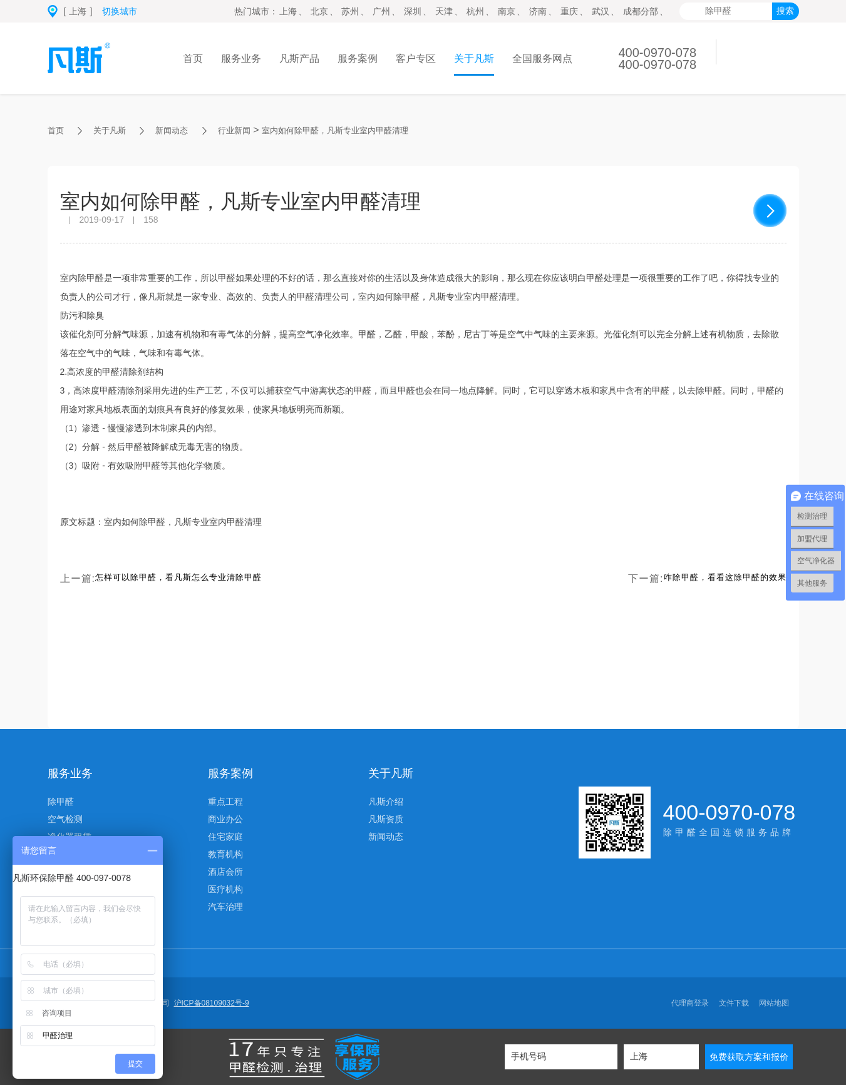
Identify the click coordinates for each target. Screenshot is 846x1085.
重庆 (569, 11)
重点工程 (225, 802)
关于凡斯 (474, 58)
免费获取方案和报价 (748, 1057)
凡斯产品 (299, 58)
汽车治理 (225, 907)
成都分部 (640, 11)
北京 (319, 11)
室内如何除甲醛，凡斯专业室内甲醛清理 (378, 130)
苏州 (350, 11)
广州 (381, 11)
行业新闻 (257, 130)
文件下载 (734, 1003)
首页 (193, 58)
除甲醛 (61, 802)
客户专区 (416, 58)
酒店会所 (225, 872)
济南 (538, 11)
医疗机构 (225, 889)
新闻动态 (187, 130)
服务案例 (358, 58)
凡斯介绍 (385, 802)
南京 (506, 11)
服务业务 (241, 58)
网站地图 (774, 1003)
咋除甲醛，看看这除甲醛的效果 (712, 578)
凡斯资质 (385, 819)
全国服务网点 (542, 58)
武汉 (600, 11)
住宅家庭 (225, 837)
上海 (288, 11)
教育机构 (225, 854)
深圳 (412, 11)
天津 (444, 11)
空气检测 (65, 819)
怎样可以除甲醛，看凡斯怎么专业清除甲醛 (196, 578)
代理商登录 (690, 1003)
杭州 (475, 11)
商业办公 (225, 819)
